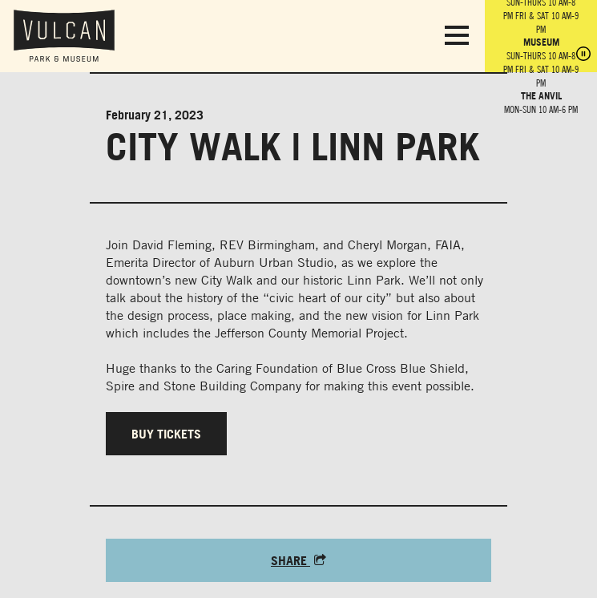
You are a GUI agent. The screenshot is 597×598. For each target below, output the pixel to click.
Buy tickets (166, 434)
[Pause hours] (583, 55)
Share (298, 560)
